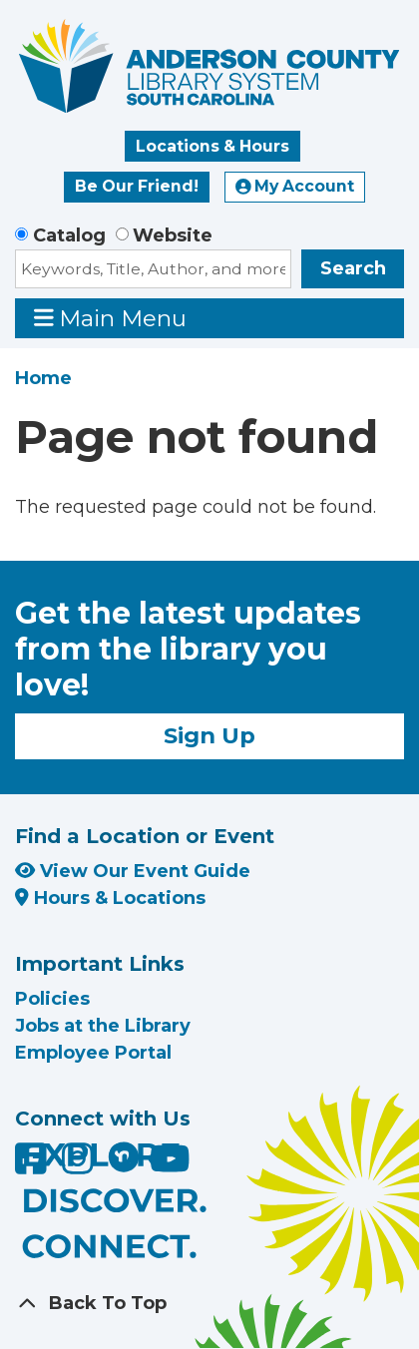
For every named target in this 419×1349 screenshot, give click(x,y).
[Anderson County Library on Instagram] (80, 1165)
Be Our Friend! (137, 186)
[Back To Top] (209, 1303)
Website (172, 235)
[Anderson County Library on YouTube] (170, 1165)
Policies (52, 999)
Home (43, 378)
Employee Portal (93, 1053)
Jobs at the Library (103, 1026)
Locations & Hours (212, 146)
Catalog (69, 235)
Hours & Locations (110, 898)
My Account (295, 186)
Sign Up (209, 735)
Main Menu (111, 317)
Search (353, 268)
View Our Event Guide (132, 871)
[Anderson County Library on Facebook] (33, 1165)
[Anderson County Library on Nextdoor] (124, 1156)
